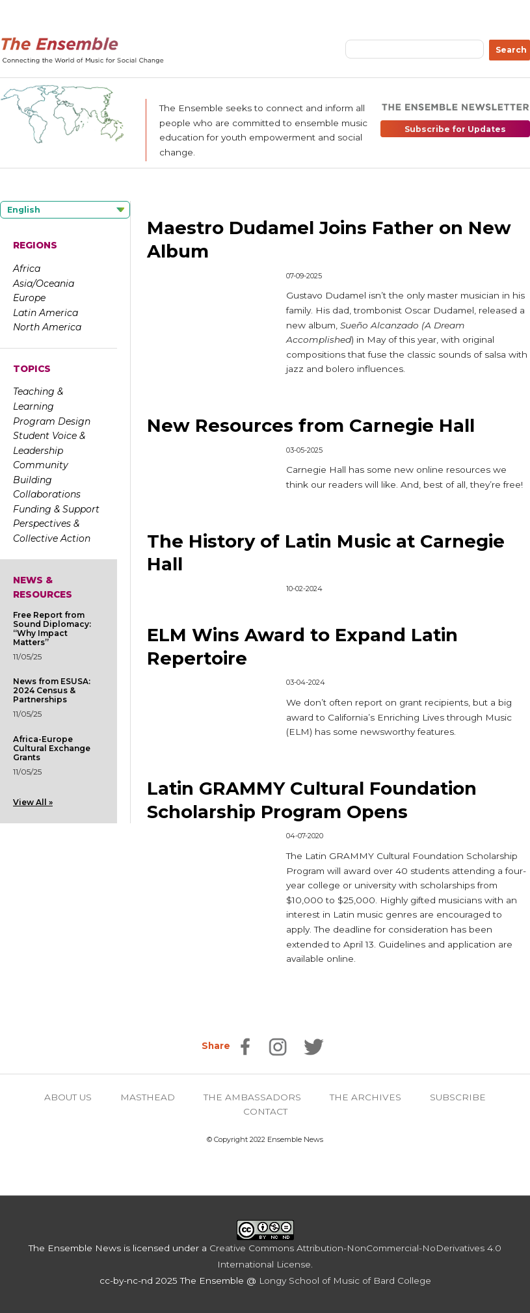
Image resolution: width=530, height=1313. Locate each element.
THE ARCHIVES (365, 1097)
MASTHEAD (147, 1097)
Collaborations (47, 494)
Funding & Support (56, 509)
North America (47, 327)
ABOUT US (68, 1097)
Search (511, 50)
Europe (29, 298)
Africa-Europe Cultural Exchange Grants (51, 748)
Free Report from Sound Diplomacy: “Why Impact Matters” (52, 628)
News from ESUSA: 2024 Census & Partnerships (51, 690)
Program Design (51, 421)
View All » (33, 802)
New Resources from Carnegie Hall (311, 425)
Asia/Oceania (43, 283)
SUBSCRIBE (458, 1097)
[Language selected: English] (65, 210)
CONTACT (265, 1111)
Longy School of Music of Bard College (345, 1280)
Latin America (45, 313)
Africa (26, 268)
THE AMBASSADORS (252, 1097)
